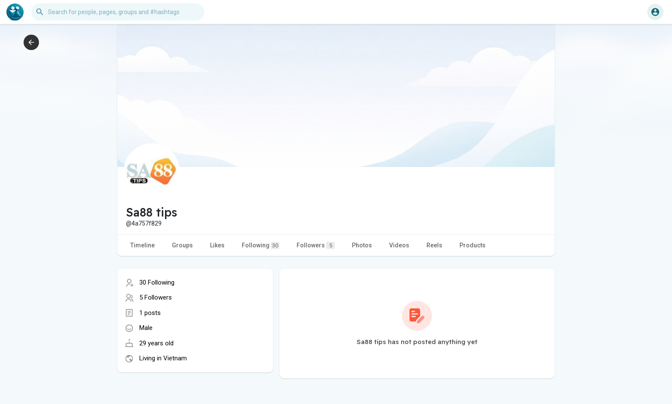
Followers (316, 245)
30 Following (156, 282)
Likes (217, 245)
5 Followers (155, 297)
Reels (434, 245)
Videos (399, 245)
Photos (362, 245)
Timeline (142, 245)
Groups (182, 245)
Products (472, 245)
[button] (117, 12)
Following (260, 245)
